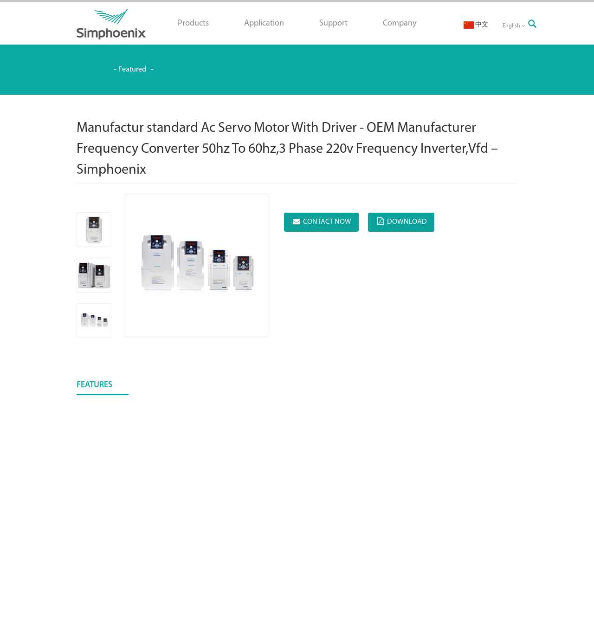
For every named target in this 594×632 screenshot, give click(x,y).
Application (264, 23)
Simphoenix (93, 69)
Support (333, 23)
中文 (476, 24)
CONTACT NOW (327, 222)
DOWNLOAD (407, 222)
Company (399, 23)
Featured (132, 69)
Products (193, 23)
